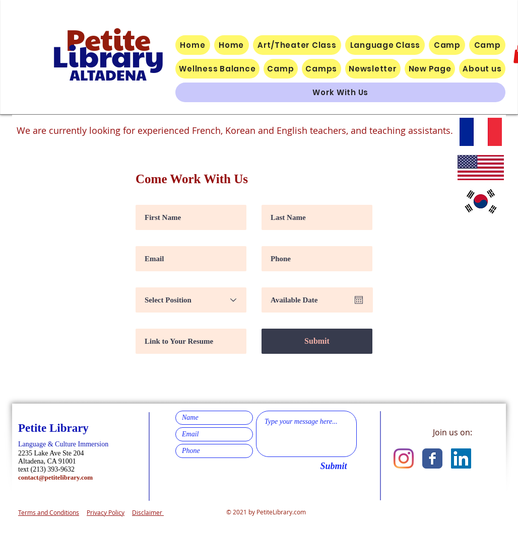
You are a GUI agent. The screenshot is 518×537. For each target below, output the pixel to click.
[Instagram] (404, 458)
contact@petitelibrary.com (55, 477)
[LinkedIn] (461, 458)
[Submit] (317, 341)
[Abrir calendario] (359, 300)
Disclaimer (148, 512)
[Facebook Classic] (432, 458)
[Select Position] (191, 300)
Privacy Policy (105, 512)
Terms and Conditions (48, 512)
